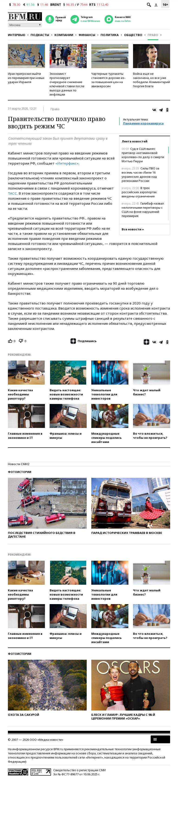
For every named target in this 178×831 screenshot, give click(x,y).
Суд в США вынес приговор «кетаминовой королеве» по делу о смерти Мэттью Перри (143, 155)
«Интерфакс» (67, 163)
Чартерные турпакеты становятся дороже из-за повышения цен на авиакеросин (108, 80)
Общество (133, 35)
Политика (110, 35)
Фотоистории (19, 472)
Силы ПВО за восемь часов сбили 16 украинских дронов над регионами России (140, 174)
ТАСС (12, 193)
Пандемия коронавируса (143, 123)
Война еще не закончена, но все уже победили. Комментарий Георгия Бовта (151, 80)
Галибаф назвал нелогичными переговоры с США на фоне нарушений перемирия (143, 209)
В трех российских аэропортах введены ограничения (139, 192)
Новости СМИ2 (18, 464)
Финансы (87, 35)
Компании (63, 35)
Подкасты (40, 35)
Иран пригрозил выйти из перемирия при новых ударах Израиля (26, 78)
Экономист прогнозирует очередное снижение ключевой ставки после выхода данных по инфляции (67, 84)
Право (153, 35)
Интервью (16, 35)
